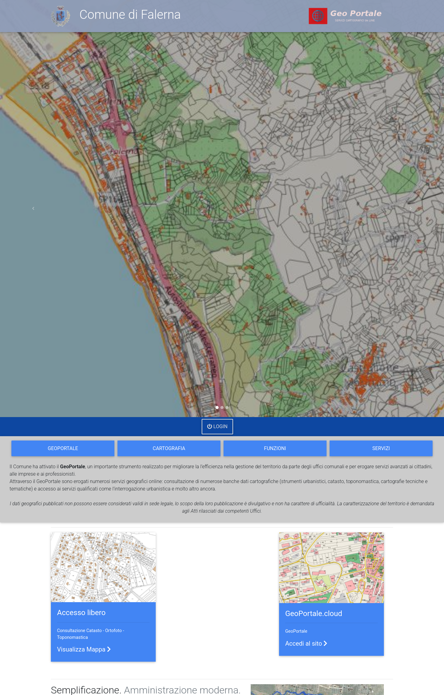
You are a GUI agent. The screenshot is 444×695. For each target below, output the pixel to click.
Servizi (381, 448)
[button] (33, 208)
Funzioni (275, 448)
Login (217, 426)
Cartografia (169, 448)
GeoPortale (63, 448)
